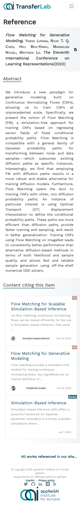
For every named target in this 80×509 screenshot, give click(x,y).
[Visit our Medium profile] (47, 485)
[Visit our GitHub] (33, 485)
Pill (74, 297)
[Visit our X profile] (26, 485)
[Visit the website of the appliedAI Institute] (40, 494)
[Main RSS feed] (54, 485)
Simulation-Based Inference (36, 338)
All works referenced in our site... (49, 457)
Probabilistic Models (36, 388)
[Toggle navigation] (71, 6)
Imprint (30, 480)
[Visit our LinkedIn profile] (40, 485)
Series (72, 397)
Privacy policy (46, 480)
